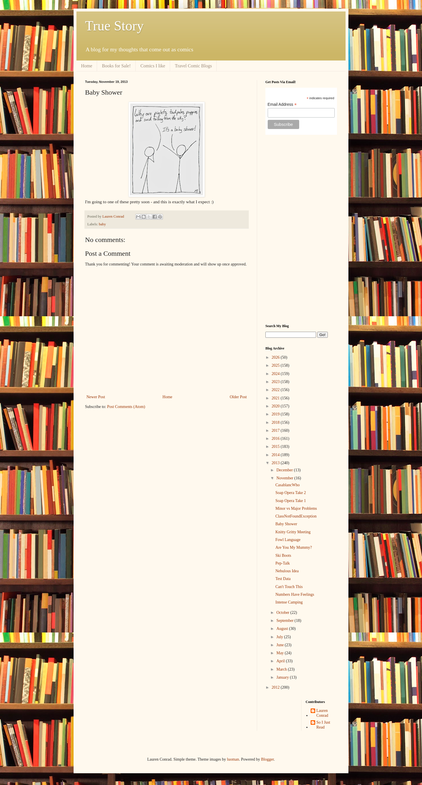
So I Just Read (323, 724)
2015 (276, 446)
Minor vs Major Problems (296, 508)
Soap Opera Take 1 (290, 501)
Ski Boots (283, 555)
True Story (114, 25)
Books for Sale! (116, 65)
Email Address (282, 104)
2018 (276, 422)
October (283, 612)
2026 (276, 357)
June (280, 645)
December (285, 470)
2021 (276, 398)
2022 (276, 390)
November (285, 478)
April (281, 661)
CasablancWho (287, 485)
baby (102, 224)
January (283, 677)
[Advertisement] (301, 229)
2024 (276, 374)
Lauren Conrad (322, 713)
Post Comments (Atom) (126, 407)
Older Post (238, 397)
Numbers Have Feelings (294, 594)
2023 (276, 382)
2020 (276, 406)
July (280, 637)
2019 (276, 414)
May (280, 653)
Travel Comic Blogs (193, 65)
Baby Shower (286, 524)
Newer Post (95, 397)
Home (86, 65)
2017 (276, 430)
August (282, 628)
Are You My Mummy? (293, 547)
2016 (276, 438)
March (282, 669)
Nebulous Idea (287, 571)
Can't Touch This (289, 587)
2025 (276, 365)
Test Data (283, 579)
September (285, 620)
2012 (276, 687)
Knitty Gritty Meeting (293, 532)
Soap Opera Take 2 (290, 493)
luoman (233, 759)
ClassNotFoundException (296, 516)
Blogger (267, 759)
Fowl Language (287, 540)
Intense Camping (289, 602)
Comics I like (153, 65)
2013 (276, 463)
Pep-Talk (282, 563)
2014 (276, 455)
